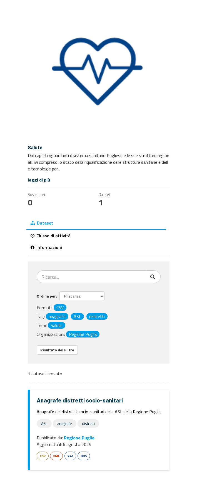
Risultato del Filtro (57, 350)
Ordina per (46, 296)
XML (56, 456)
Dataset (42, 223)
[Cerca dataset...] (91, 276)
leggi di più (39, 180)
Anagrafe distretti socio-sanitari (80, 400)
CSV (43, 456)
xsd (70, 456)
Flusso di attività (51, 235)
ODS (84, 456)
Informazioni (46, 247)
